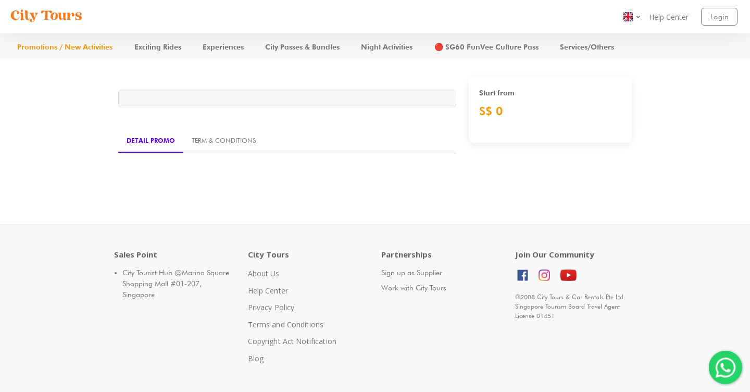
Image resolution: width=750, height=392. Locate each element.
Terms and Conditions (286, 324)
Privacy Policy (271, 307)
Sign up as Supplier (411, 272)
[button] (632, 16)
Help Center (268, 291)
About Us (264, 273)
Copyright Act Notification (292, 341)
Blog (256, 358)
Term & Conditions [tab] (224, 140)
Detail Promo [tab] (151, 140)
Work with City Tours (413, 288)
